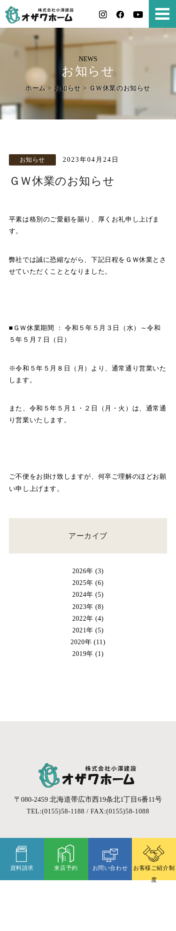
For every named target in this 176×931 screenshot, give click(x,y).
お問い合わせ (110, 857)
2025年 (82, 582)
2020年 (80, 642)
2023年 (82, 606)
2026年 (82, 571)
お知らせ (67, 88)
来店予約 (65, 857)
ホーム (35, 88)
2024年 (82, 594)
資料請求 (22, 857)
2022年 (82, 618)
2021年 (82, 630)
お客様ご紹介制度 (154, 862)
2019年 (82, 653)
